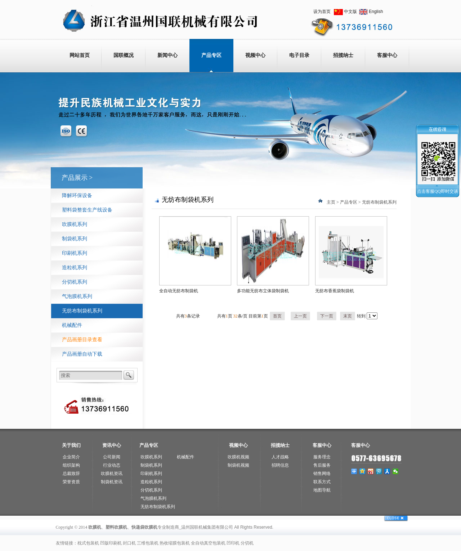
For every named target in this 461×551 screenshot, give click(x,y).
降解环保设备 (77, 195)
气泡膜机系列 (77, 296)
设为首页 (322, 11)
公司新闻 (111, 456)
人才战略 (280, 456)
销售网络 (322, 473)
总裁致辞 (71, 473)
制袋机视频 (238, 465)
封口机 (129, 543)
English (376, 11)
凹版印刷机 (111, 543)
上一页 (300, 316)
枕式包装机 (88, 543)
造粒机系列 (74, 267)
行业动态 (111, 465)
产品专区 (211, 55)
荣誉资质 (71, 481)
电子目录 (299, 55)
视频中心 (255, 55)
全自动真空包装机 (208, 543)
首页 (277, 316)
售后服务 (322, 465)
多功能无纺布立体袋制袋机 (263, 290)
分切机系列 (74, 282)
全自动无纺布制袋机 (178, 290)
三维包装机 (147, 543)
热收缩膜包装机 (175, 543)
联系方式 (322, 481)
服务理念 (322, 456)
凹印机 (233, 543)
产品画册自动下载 (82, 354)
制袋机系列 (74, 238)
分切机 (247, 543)
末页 (347, 316)
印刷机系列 (74, 253)
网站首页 (80, 55)
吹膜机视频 (238, 456)
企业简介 (71, 456)
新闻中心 (167, 55)
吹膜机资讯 (111, 473)
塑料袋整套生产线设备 (87, 210)
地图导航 (322, 490)
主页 (331, 202)
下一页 (326, 316)
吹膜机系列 (74, 224)
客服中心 (387, 55)
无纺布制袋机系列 (82, 311)
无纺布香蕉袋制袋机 (334, 290)
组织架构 (71, 465)
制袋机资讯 (111, 481)
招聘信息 (280, 465)
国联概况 (123, 55)
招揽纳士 (343, 55)
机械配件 (72, 325)
